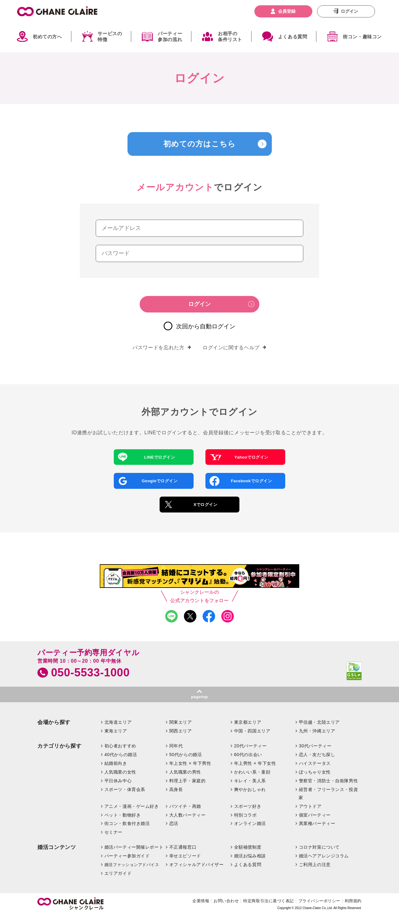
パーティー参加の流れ (170, 36)
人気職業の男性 (185, 772)
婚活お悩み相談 (250, 855)
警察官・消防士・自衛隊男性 (328, 780)
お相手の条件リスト (230, 36)
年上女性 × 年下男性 (190, 763)
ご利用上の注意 (315, 864)
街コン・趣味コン (362, 36)
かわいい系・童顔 (252, 772)
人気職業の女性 (120, 772)
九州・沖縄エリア (317, 730)
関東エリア (180, 722)
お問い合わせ (226, 900)
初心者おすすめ (120, 745)
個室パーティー (315, 815)
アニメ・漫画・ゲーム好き (131, 806)
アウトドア (310, 806)
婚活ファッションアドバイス (131, 864)
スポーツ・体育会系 (124, 789)
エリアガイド (118, 873)
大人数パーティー (187, 815)
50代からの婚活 (185, 754)
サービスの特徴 (110, 36)
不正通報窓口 (182, 847)
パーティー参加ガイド (127, 855)
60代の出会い (248, 754)
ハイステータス (315, 763)
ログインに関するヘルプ (235, 347)
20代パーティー (250, 745)
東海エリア (115, 730)
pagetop (199, 696)
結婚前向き (115, 763)
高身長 (176, 789)
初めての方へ (47, 36)
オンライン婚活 (250, 823)
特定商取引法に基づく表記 (268, 900)
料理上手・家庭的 (187, 780)
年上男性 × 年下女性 (255, 763)
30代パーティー (315, 745)
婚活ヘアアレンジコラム (324, 855)
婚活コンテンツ (56, 847)
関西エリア (180, 730)
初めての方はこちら (199, 144)
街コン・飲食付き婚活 (127, 823)
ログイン (349, 11)
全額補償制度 (247, 847)
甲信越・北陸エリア (319, 722)
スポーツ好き (247, 806)
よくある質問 (292, 36)
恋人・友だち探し (317, 754)
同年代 (176, 745)
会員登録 (287, 11)
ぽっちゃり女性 (315, 772)
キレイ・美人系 (250, 780)
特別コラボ (245, 815)
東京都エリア (247, 722)
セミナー (113, 832)
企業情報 (200, 900)
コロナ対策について (319, 847)
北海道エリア (118, 722)
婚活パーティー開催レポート (134, 847)
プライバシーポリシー (319, 900)
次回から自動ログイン (205, 326)
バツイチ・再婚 (185, 806)
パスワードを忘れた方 (161, 347)
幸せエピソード (185, 855)
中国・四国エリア (252, 730)
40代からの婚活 (120, 754)
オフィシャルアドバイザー (196, 864)
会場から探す (53, 722)
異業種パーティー (317, 823)
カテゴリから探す (59, 746)
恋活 (173, 823)
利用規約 (353, 900)
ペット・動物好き (122, 815)
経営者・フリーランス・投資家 (328, 793)
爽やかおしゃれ (250, 789)
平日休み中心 (118, 780)
